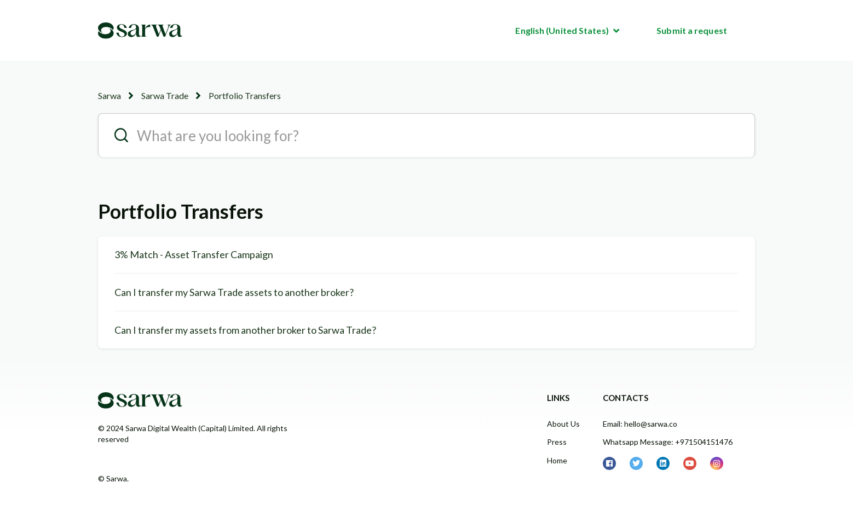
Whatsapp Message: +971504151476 (668, 441)
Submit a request (691, 30)
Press (557, 441)
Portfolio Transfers (245, 95)
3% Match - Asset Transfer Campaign (193, 254)
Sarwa (109, 95)
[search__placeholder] (426, 135)
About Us (563, 423)
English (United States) (562, 30)
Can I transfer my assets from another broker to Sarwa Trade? (245, 330)
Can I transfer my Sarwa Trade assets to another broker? (234, 292)
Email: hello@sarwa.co (640, 423)
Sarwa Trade (164, 95)
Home (557, 460)
